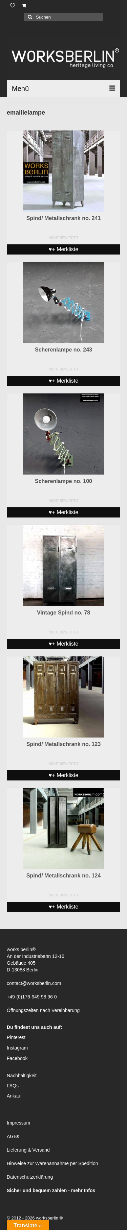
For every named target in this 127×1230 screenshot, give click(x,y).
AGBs (13, 1136)
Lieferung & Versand (28, 1150)
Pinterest (16, 1037)
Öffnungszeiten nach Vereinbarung (43, 1010)
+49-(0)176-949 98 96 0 (32, 996)
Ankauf (14, 1096)
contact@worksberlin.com (34, 983)
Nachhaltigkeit (22, 1075)
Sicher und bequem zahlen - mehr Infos (51, 1190)
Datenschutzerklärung (30, 1177)
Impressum (18, 1123)
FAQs (13, 1085)
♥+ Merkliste (63, 249)
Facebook (17, 1058)
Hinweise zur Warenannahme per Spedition (52, 1163)
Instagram (17, 1048)
